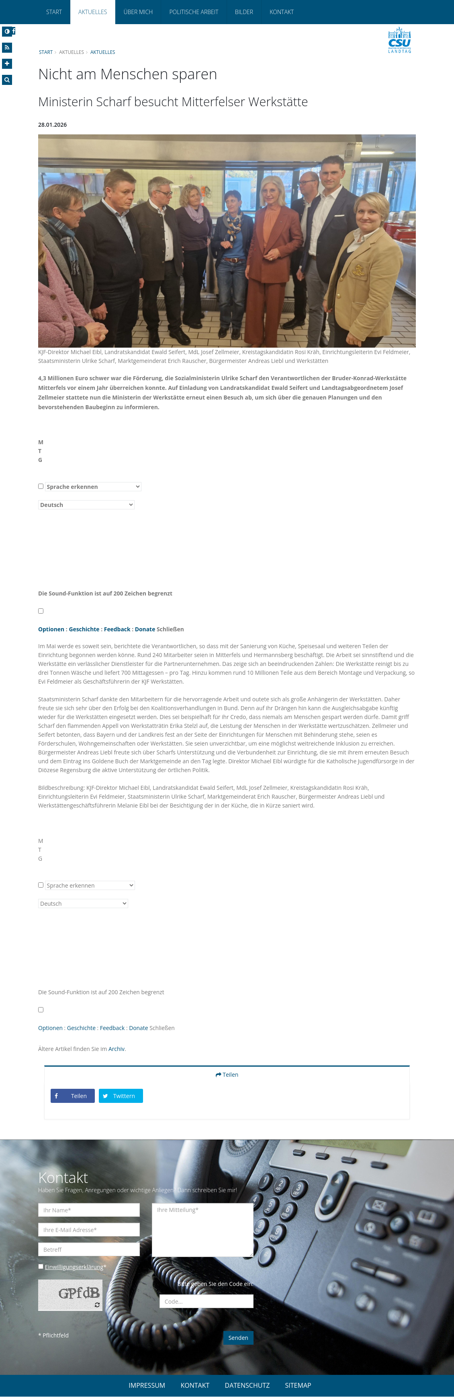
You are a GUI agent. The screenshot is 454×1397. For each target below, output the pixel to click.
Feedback (117, 629)
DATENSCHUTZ (247, 1385)
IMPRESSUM (147, 1385)
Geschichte (84, 629)
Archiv (117, 1049)
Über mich (138, 12)
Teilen (227, 1074)
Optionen (51, 629)
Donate (146, 629)
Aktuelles (92, 12)
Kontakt (282, 12)
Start (54, 12)
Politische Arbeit (193, 12)
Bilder (244, 12)
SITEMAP (298, 1385)
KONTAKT (194, 1385)
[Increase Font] (7, 64)
